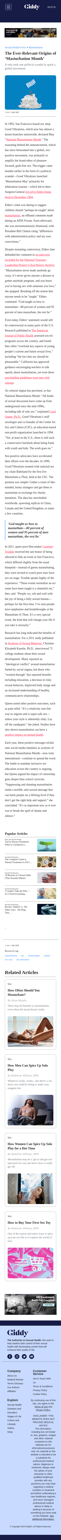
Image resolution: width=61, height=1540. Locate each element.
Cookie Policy (40, 1394)
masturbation (12, 215)
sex (22, 955)
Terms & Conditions (43, 1386)
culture (47, 955)
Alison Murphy (19, 1000)
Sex (24, 47)
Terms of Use (41, 1406)
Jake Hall (15, 112)
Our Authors (13, 1387)
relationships (34, 955)
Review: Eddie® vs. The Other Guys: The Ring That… (16, 910)
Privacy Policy (40, 1390)
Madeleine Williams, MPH (25, 1075)
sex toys (9, 959)
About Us (12, 1375)
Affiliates (11, 1391)
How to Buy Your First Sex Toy (29, 1222)
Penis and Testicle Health (13, 839)
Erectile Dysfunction (11, 857)
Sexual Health (12, 47)
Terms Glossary (15, 1383)
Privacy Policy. (43, 1410)
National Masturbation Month (23, 139)
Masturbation (36, 47)
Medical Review (15, 1379)
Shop (10, 1432)
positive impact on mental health (24, 734)
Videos (10, 1428)
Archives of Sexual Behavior (25, 643)
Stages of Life (14, 1416)
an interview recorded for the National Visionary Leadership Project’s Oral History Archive (29, 260)
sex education (22, 959)
